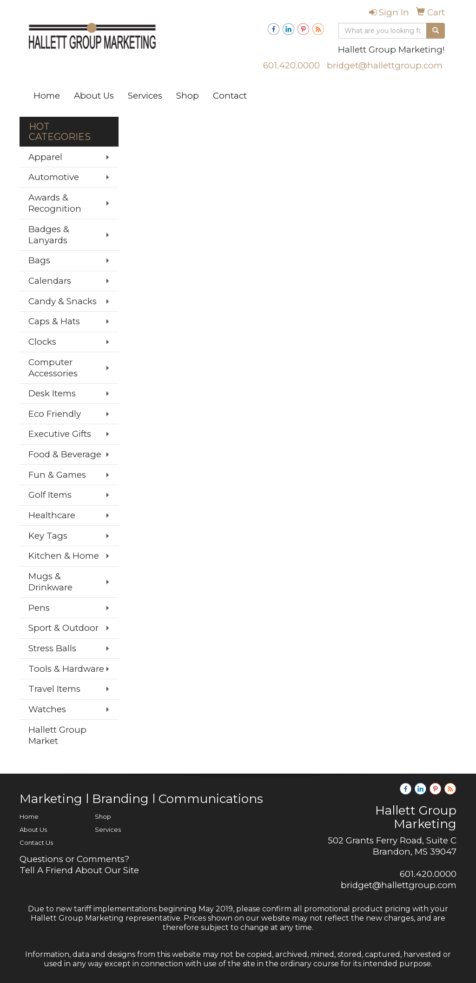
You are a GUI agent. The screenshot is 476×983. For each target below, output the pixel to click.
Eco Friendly (54, 413)
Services (145, 95)
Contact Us (36, 842)
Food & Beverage (64, 454)
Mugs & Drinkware (50, 582)
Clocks (42, 341)
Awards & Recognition (54, 203)
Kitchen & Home (63, 555)
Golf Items (50, 494)
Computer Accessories (53, 368)
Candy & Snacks (62, 301)
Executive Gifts (59, 433)
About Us (94, 95)
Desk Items (52, 393)
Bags (39, 260)
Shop (187, 95)
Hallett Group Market (57, 735)
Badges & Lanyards (48, 235)
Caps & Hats (54, 321)
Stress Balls (52, 648)
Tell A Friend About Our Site (79, 870)
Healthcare (51, 515)
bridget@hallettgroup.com (385, 65)
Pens (39, 607)
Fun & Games (57, 474)
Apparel (45, 157)
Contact (230, 95)
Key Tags (47, 535)
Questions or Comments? (74, 859)
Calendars (49, 280)
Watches (47, 709)
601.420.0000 (291, 65)
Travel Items (54, 688)
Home (46, 95)
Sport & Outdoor (63, 627)
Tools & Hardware (66, 668)
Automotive (53, 177)
